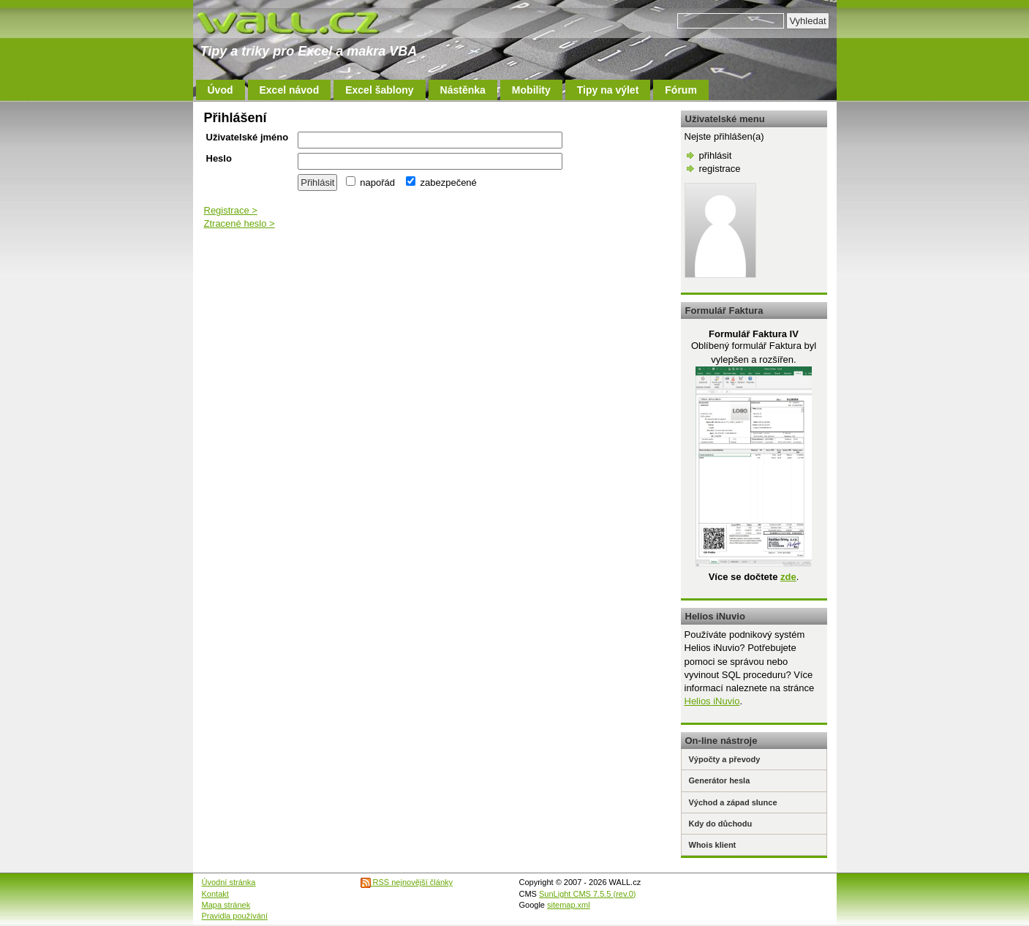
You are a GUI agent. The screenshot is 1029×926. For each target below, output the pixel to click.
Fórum (681, 90)
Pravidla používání (235, 915)
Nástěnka (463, 90)
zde (788, 576)
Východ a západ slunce (733, 802)
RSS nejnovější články (407, 882)
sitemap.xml (568, 904)
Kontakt (215, 893)
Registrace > (230, 210)
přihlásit (715, 155)
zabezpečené (441, 182)
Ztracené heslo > (239, 223)
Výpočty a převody (725, 759)
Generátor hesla (719, 780)
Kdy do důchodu (721, 823)
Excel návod (290, 90)
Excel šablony (379, 90)
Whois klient (712, 844)
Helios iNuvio (712, 701)
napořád (370, 182)
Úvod (220, 90)
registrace (720, 168)
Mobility (531, 90)
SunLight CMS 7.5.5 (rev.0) (587, 893)
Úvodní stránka (229, 882)
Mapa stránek (226, 904)
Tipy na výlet (608, 90)
